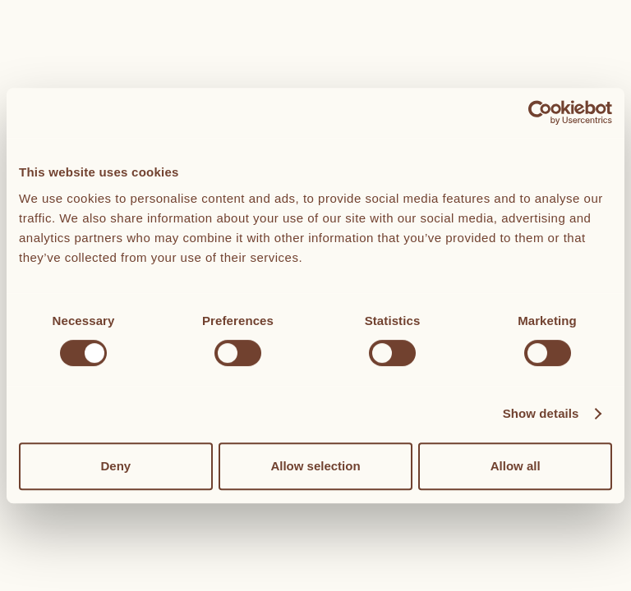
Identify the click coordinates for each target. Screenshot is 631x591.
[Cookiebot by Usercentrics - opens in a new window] (540, 112)
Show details (541, 413)
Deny (115, 466)
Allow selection (315, 466)
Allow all (516, 466)
